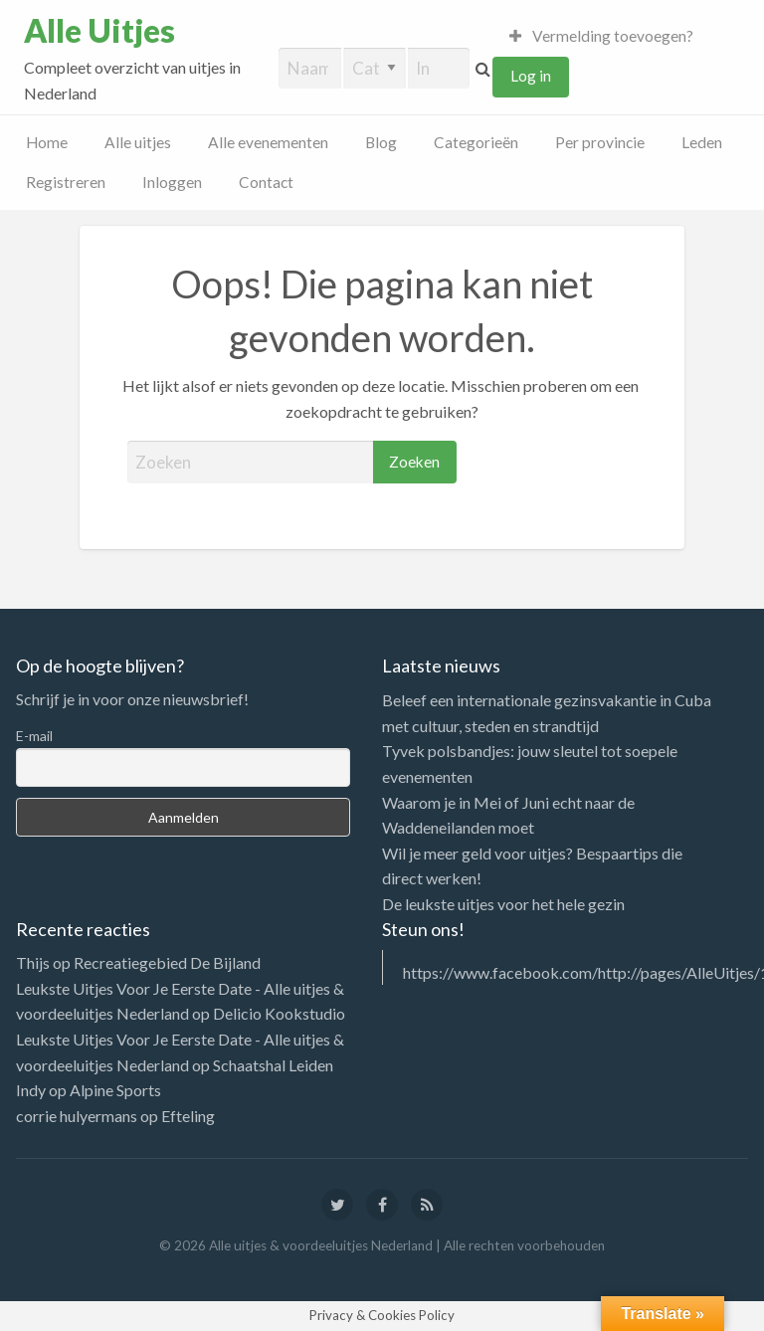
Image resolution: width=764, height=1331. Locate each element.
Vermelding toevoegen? (601, 36)
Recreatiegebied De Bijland (167, 962)
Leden (701, 142)
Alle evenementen (268, 142)
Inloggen (172, 182)
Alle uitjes (137, 142)
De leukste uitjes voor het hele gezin (503, 903)
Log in (530, 76)
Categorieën (476, 142)
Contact (266, 182)
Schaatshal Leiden (273, 1064)
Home (47, 142)
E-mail (34, 735)
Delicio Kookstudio (279, 1013)
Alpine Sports (115, 1089)
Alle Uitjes (99, 31)
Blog (381, 142)
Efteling (188, 1115)
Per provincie (600, 142)
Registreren (65, 182)
